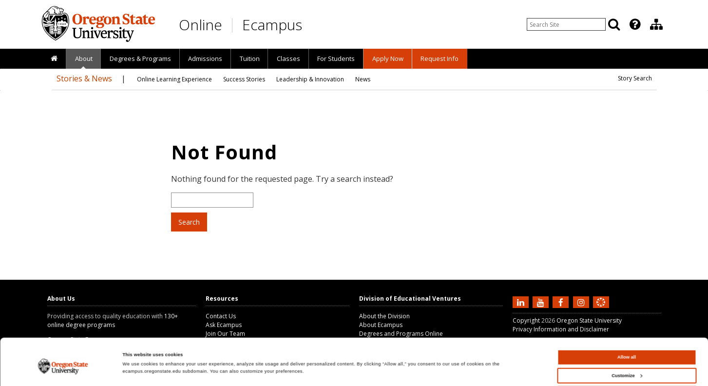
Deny (626, 366)
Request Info (440, 58)
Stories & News (84, 78)
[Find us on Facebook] (562, 301)
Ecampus (272, 25)
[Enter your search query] (566, 24)
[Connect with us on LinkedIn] (522, 301)
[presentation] (634, 24)
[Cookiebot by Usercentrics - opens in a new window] (63, 369)
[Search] (614, 24)
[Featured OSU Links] (635, 24)
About (84, 58)
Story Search (635, 78)
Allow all (626, 330)
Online (200, 25)
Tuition (250, 58)
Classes (288, 58)
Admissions (205, 58)
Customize (627, 348)
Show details (137, 361)
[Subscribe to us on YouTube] (542, 301)
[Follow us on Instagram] (582, 301)
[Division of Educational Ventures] (656, 24)
